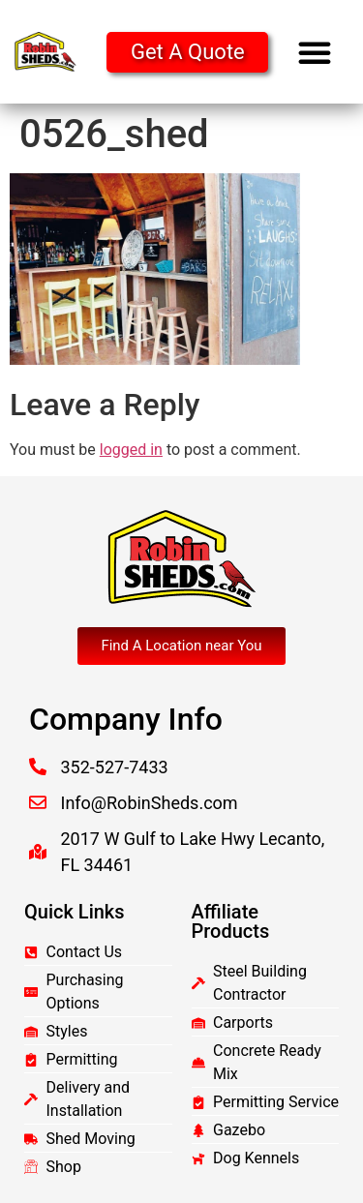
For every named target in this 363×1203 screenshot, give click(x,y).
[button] (314, 52)
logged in (131, 449)
